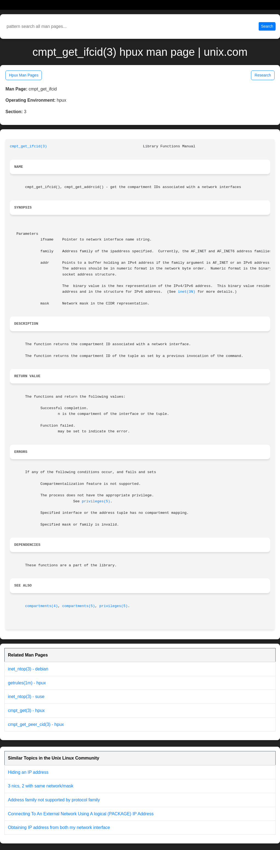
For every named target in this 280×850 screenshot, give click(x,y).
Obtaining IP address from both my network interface (59, 827)
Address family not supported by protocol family (54, 800)
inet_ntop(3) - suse (26, 696)
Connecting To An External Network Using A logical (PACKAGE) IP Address (81, 813)
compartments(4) (41, 606)
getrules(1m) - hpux (27, 683)
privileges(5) (96, 501)
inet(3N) (186, 292)
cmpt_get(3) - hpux (26, 710)
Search (267, 26)
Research (263, 75)
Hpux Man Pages (23, 75)
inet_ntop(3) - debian (28, 669)
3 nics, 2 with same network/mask (40, 786)
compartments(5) (78, 606)
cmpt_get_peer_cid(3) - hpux (36, 724)
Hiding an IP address (28, 772)
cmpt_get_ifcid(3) (28, 146)
